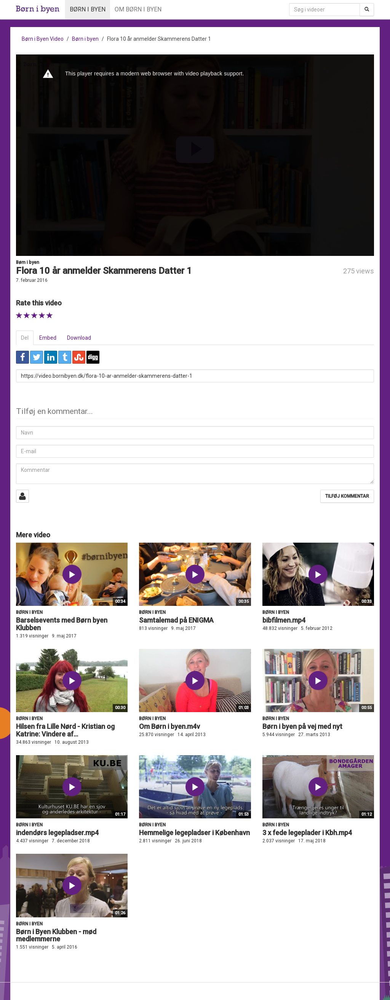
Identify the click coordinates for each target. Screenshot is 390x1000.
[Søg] (367, 9)
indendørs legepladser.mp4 (57, 833)
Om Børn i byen (138, 9)
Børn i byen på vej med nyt (302, 726)
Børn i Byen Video (43, 39)
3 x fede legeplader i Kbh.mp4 (307, 833)
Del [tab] (25, 338)
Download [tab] (79, 338)
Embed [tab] (47, 338)
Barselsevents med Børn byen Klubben (61, 624)
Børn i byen (87, 9)
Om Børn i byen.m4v (169, 726)
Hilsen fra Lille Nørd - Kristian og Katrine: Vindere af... (65, 730)
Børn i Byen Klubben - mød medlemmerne (56, 935)
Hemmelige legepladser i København (194, 833)
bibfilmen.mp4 (283, 620)
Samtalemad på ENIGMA (176, 620)
